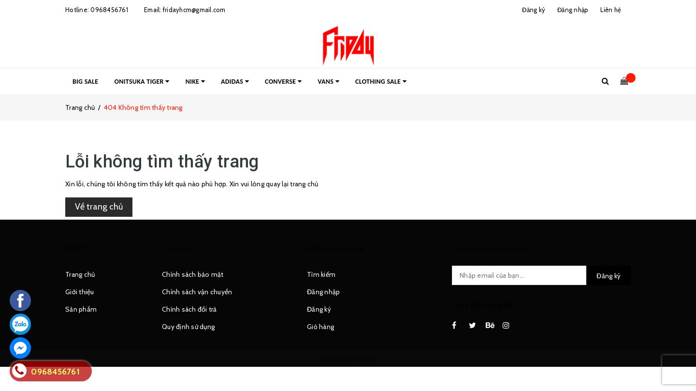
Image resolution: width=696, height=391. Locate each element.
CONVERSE (283, 81)
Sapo (368, 358)
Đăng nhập (323, 291)
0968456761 (109, 10)
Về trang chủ (99, 206)
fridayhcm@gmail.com (194, 10)
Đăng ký (319, 309)
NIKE (195, 81)
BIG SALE (85, 81)
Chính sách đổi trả (189, 309)
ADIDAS (235, 81)
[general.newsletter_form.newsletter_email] (541, 275)
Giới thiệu (79, 291)
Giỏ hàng (320, 326)
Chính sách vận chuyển (197, 291)
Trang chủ (80, 274)
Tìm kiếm (321, 274)
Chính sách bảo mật (193, 274)
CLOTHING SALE (380, 81)
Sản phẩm (81, 309)
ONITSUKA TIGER (142, 81)
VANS (328, 81)
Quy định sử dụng (188, 326)
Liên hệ (610, 10)
